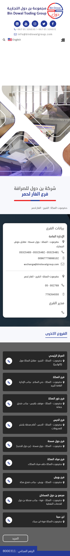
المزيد (15, 538)
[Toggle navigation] (63, 40)
